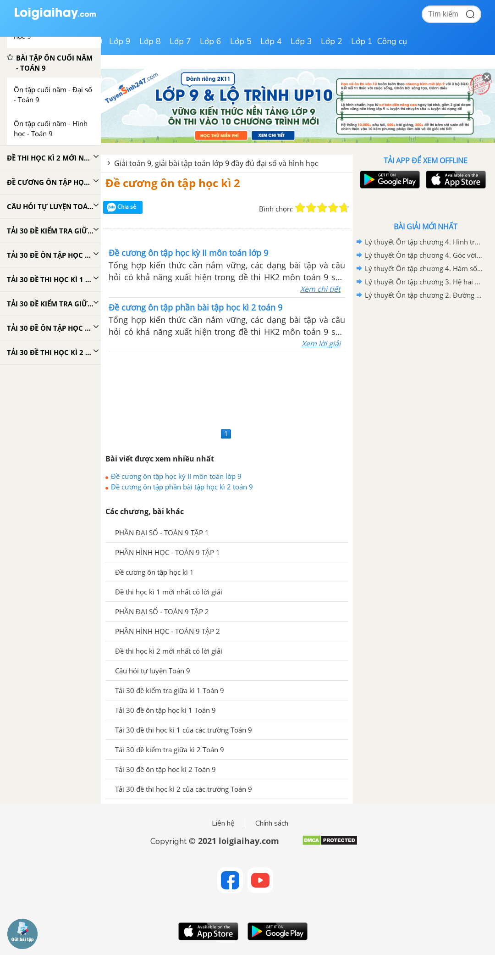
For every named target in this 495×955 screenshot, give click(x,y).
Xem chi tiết (320, 289)
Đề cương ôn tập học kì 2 (172, 182)
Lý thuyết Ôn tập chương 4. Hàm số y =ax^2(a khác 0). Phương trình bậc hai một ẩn (424, 268)
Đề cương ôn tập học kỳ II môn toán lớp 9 (176, 476)
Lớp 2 (331, 41)
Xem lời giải (321, 344)
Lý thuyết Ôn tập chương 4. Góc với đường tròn (424, 255)
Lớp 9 (120, 41)
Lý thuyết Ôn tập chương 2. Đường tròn (424, 295)
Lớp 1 (362, 41)
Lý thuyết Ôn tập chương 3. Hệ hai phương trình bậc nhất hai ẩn (424, 281)
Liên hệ (223, 823)
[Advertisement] (227, 389)
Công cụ (392, 41)
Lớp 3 (301, 41)
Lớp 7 (180, 41)
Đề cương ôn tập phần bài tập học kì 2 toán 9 (182, 486)
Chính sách (271, 823)
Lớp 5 (241, 41)
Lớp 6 (210, 41)
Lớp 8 (150, 41)
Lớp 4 (271, 41)
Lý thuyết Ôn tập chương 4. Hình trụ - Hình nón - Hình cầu (424, 241)
